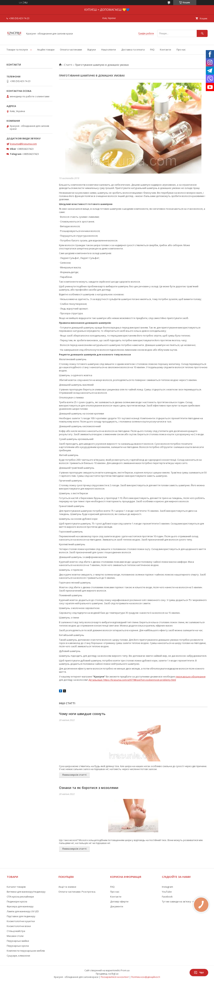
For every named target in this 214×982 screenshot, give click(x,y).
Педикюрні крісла (17, 901)
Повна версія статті (74, 774)
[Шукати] (202, 33)
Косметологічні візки (19, 926)
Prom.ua (125, 970)
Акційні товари (45, 49)
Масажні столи (15, 936)
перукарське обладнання (190, 676)
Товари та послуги (17, 49)
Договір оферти (119, 901)
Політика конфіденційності (145, 977)
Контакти (165, 49)
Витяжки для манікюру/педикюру (26, 891)
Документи (116, 906)
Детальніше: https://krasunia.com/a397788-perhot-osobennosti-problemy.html (132, 679)
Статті (68, 64)
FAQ (152, 49)
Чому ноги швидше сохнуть (82, 713)
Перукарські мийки (18, 940)
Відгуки (91, 49)
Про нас (181, 49)
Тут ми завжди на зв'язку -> (178, 901)
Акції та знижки (67, 886)
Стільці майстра (16, 931)
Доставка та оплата (133, 49)
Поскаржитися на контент (115, 977)
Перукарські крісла (18, 945)
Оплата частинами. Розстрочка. (77, 891)
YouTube (167, 891)
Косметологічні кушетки (21, 921)
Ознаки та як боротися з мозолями (88, 787)
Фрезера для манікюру (20, 906)
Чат (199, 972)
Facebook (167, 896)
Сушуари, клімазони (18, 955)
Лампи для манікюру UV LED (23, 911)
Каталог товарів (16, 886)
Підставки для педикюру (21, 916)
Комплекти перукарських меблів (26, 950)
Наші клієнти (108, 49)
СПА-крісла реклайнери (20, 896)
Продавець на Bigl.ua (107, 973)
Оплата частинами (71, 49)
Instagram (167, 886)
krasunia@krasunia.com (23, 143)
